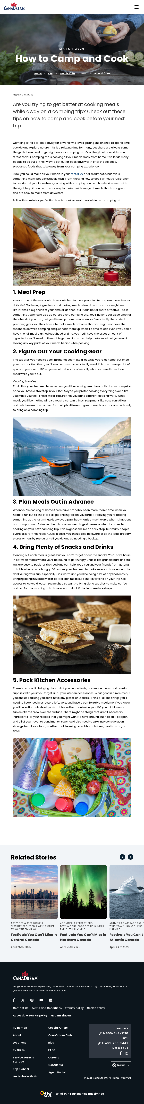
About (17, 1035)
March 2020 (67, 73)
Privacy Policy (74, 1008)
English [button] (121, 1065)
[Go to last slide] (122, 857)
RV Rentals (20, 1027)
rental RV (77, 174)
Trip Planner (21, 1069)
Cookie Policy (96, 1008)
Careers (53, 1057)
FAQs (51, 1050)
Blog (51, 73)
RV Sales (19, 1050)
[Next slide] (130, 857)
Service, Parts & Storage (23, 1059)
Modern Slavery (61, 1015)
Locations (19, 1042)
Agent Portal (56, 1072)
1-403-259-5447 (113, 1043)
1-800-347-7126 (113, 1033)
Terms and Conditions (46, 1008)
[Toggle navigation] (136, 7)
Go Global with (25, 1076)
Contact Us (20, 1008)
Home (38, 73)
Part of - (79, 1094)
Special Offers (58, 1027)
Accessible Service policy (30, 1015)
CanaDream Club (60, 1035)
